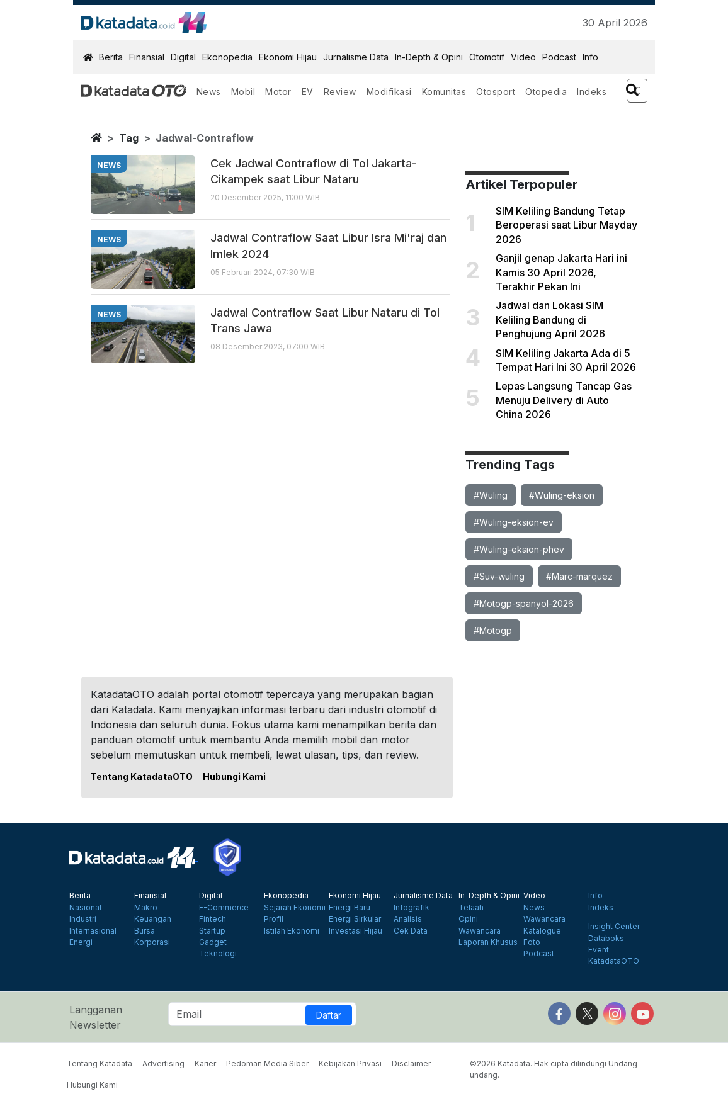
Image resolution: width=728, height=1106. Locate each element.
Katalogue (542, 931)
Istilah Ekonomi (291, 931)
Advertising (163, 1063)
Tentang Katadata (99, 1063)
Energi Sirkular (355, 919)
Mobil (243, 91)
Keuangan (152, 919)
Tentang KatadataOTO (142, 776)
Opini (468, 919)
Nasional (85, 907)
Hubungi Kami (234, 776)
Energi (81, 942)
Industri (82, 919)
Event (598, 949)
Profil (273, 919)
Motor (278, 91)
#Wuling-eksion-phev (519, 549)
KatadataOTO (613, 961)
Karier (205, 1063)
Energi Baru (349, 907)
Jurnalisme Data (356, 57)
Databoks (606, 938)
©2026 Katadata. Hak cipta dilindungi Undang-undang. (555, 1069)
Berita (111, 57)
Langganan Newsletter (95, 1017)
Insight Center (614, 926)
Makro (145, 907)
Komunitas (444, 91)
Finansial (146, 57)
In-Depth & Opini (429, 57)
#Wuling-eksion (561, 495)
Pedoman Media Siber (267, 1063)
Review (340, 91)
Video (523, 57)
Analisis (408, 919)
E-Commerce (224, 907)
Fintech (212, 919)
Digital (183, 57)
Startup (212, 931)
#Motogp (493, 630)
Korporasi (152, 942)
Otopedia (546, 91)
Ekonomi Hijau (288, 57)
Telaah (471, 907)
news (109, 165)
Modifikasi (389, 91)
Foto (531, 942)
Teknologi (218, 953)
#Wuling (491, 495)
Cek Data (411, 931)
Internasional (93, 931)
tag (129, 138)
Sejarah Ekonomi (295, 907)
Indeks (591, 91)
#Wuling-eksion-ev (514, 522)
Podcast (559, 57)
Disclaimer (411, 1063)
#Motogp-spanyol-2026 (524, 603)
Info (590, 57)
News (208, 91)
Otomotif (486, 57)
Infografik (411, 907)
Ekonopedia (227, 57)
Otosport (495, 91)
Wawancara (479, 931)
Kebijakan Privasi (350, 1063)
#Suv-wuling (499, 576)
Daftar (328, 1015)
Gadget (213, 942)
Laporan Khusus (488, 942)
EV (308, 91)
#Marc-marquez (579, 576)
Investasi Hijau (355, 931)
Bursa (144, 931)
